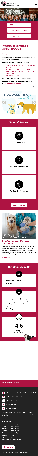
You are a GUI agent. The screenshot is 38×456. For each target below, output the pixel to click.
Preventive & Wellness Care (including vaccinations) (20, 65)
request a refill (19, 36)
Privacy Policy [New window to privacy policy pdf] (6, 454)
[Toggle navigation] (35, 4)
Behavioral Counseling (11, 73)
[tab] (12, 116)
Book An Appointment (19, 25)
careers (8, 447)
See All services (19, 205)
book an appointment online (12, 83)
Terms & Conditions (14, 454)
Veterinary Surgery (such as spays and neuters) (19, 69)
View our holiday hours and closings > (11, 442)
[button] (33, 86)
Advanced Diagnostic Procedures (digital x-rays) (19, 71)
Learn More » (6, 257)
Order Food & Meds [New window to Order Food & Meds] (19, 30)
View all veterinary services (13, 75)
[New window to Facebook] (3, 385)
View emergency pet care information (11, 439)
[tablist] (19, 116)
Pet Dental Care (9, 67)
